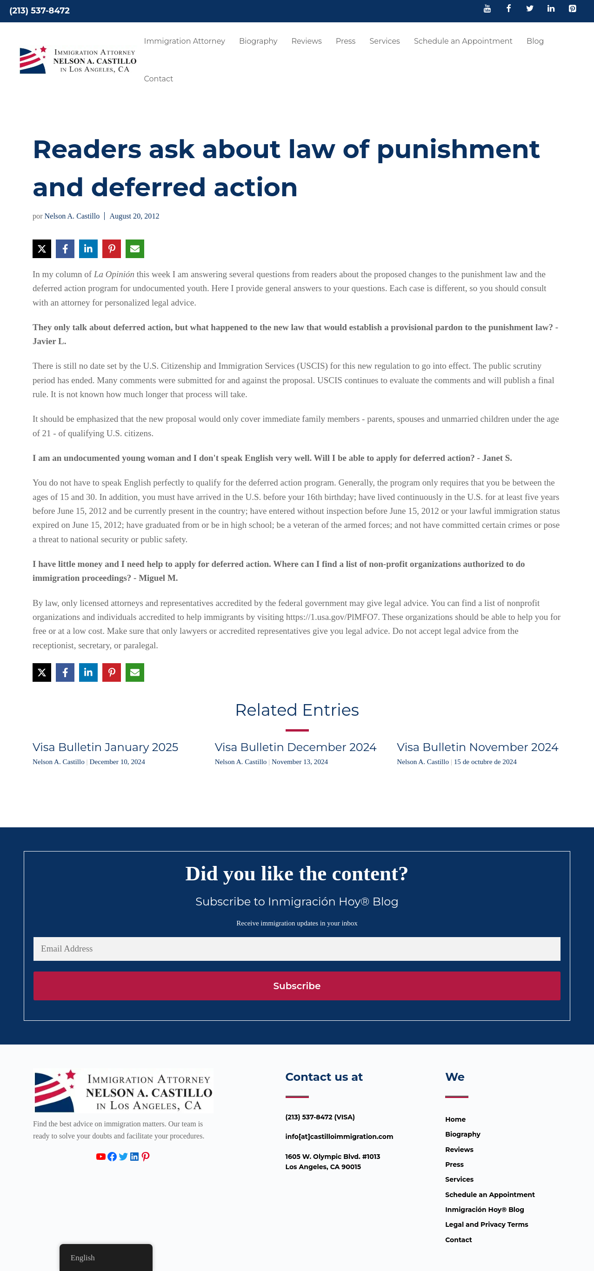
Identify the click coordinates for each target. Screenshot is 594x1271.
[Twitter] (530, 9)
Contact (159, 78)
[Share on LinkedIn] (88, 249)
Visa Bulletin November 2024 (477, 747)
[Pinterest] (572, 9)
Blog (535, 41)
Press (346, 41)
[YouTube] (487, 9)
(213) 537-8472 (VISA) (320, 1117)
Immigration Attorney (184, 41)
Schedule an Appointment (463, 41)
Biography (258, 41)
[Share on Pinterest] (111, 249)
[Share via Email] (135, 249)
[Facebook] (509, 9)
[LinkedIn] (551, 9)
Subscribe (296, 986)
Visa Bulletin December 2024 (296, 747)
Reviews (306, 41)
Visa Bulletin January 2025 (105, 747)
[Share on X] (42, 249)
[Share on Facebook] (65, 249)
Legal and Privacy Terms (486, 1224)
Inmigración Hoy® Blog (484, 1209)
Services (384, 41)
